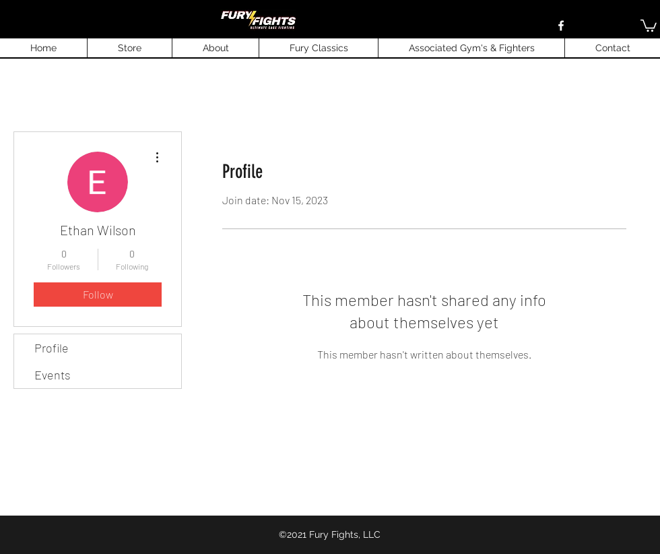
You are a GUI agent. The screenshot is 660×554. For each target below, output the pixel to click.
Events (52, 374)
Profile (51, 347)
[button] (648, 25)
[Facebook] (561, 25)
